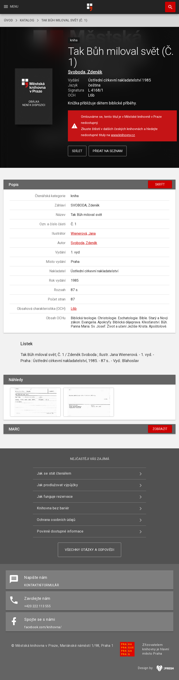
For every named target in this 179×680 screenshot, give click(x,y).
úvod (8, 20)
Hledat (168, 4)
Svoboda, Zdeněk (85, 72)
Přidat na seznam (107, 151)
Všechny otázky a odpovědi (89, 550)
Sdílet (77, 151)
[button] (33, 97)
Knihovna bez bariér (53, 508)
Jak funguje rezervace (55, 496)
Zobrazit (160, 429)
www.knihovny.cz (123, 135)
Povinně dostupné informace (60, 531)
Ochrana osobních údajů (56, 520)
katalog (27, 20)
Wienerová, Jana (83, 233)
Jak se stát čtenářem (54, 473)
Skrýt (160, 184)
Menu (10, 6)
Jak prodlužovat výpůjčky (57, 485)
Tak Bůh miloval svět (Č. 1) (64, 20)
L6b (74, 309)
